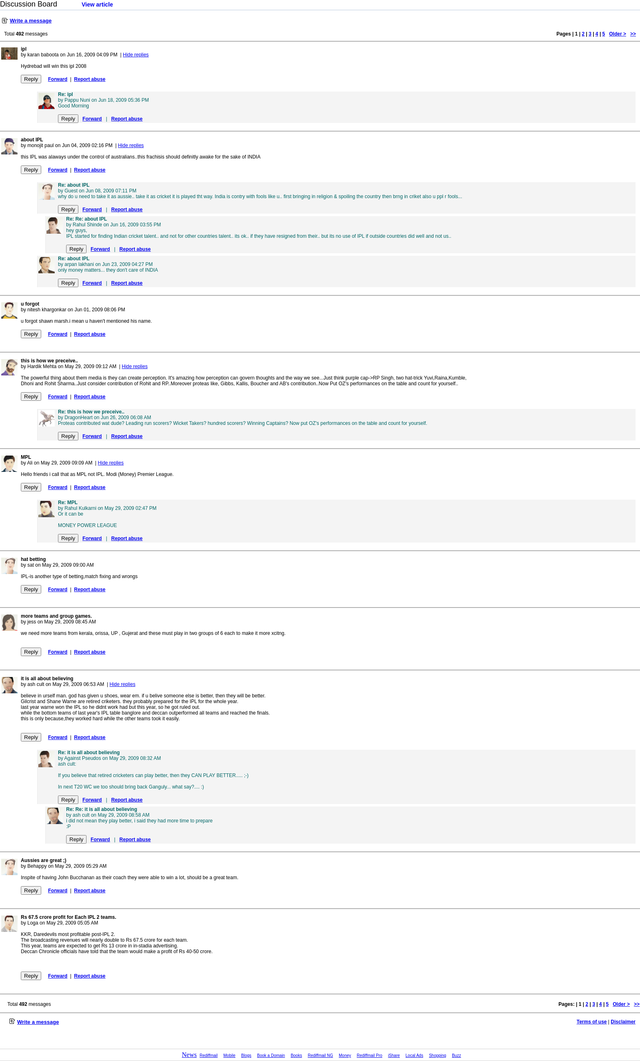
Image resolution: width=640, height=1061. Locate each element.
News (189, 1054)
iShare (394, 1055)
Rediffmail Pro (369, 1055)
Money (345, 1055)
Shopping (437, 1055)
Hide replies (136, 55)
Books (296, 1055)
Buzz (456, 1055)
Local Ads (414, 1055)
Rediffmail (209, 1055)
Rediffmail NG (320, 1055)
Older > (617, 34)
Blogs (246, 1055)
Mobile (229, 1055)
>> (633, 34)
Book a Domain (271, 1055)
